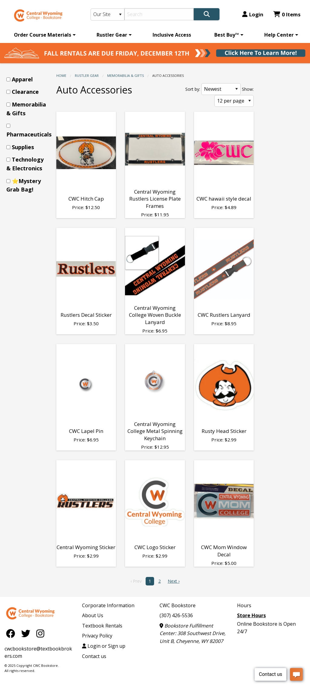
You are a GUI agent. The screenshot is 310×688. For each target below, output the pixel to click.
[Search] (159, 14)
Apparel (22, 79)
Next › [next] (174, 581)
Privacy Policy (97, 635)
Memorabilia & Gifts (125, 75)
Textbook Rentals (102, 625)
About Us (92, 615)
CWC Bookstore (178, 605)
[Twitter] (27, 633)
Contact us (94, 656)
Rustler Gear (112, 34)
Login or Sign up (103, 646)
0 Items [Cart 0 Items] (287, 14)
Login (252, 14)
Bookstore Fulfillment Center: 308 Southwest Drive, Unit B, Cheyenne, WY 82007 (193, 633)
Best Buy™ (226, 34)
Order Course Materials (42, 34)
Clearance (25, 91)
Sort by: (192, 89)
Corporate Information (108, 605)
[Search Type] (108, 14)
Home (61, 75)
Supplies (23, 147)
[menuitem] (43, 35)
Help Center (279, 34)
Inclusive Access (172, 34)
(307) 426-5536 (176, 615)
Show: (248, 89)
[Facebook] (12, 633)
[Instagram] (40, 633)
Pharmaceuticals (28, 134)
